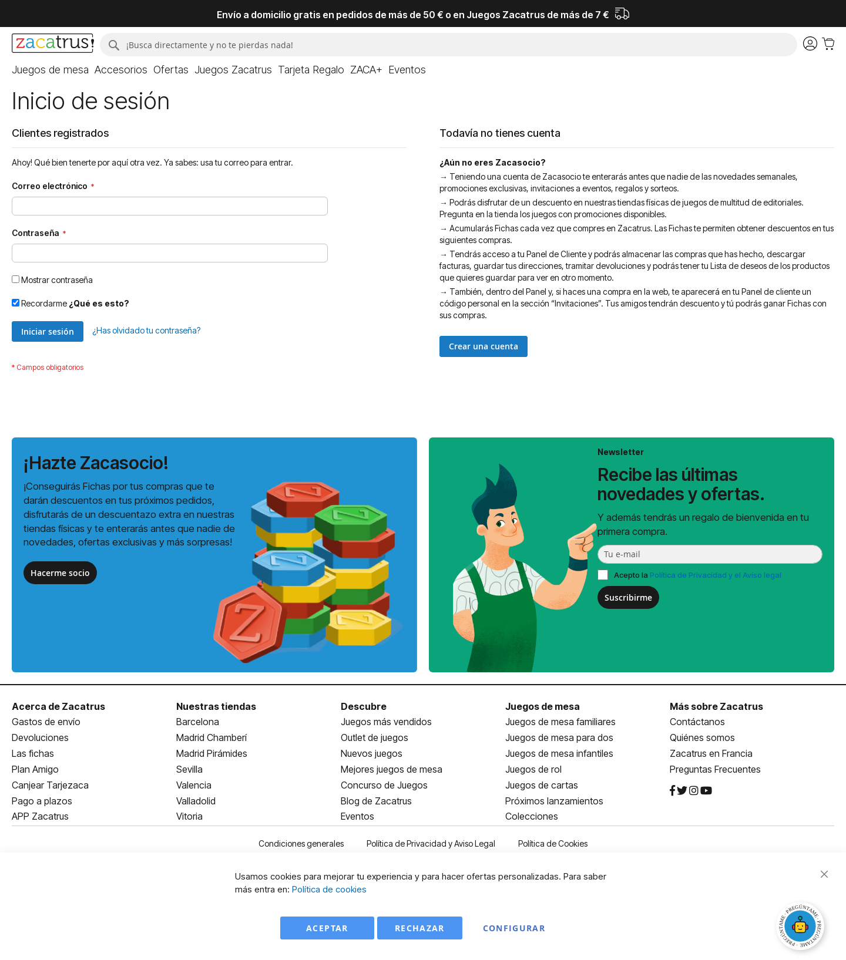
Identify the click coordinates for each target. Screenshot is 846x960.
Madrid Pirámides (211, 753)
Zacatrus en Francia (711, 753)
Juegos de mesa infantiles (559, 753)
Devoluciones (40, 737)
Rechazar (420, 928)
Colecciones (531, 816)
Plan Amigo (35, 769)
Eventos (357, 816)
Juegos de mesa (542, 706)
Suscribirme (628, 597)
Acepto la (697, 575)
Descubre (364, 706)
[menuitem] (50, 70)
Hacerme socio (60, 572)
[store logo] (53, 44)
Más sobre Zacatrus (716, 706)
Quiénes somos (702, 737)
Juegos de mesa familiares (560, 721)
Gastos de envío (46, 721)
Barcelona (197, 721)
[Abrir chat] (802, 927)
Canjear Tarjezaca (50, 785)
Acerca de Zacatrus (58, 706)
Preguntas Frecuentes (715, 769)
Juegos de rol (533, 769)
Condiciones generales (301, 843)
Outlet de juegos (374, 737)
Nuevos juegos (371, 753)
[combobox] (448, 44)
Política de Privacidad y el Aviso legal (715, 575)
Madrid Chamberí (211, 737)
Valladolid (196, 801)
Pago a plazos (42, 801)
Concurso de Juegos (384, 785)
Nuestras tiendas (216, 706)
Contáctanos (697, 721)
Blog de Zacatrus (376, 801)
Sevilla (189, 769)
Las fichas (33, 753)
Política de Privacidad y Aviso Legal (431, 843)
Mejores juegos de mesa (391, 769)
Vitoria (189, 816)
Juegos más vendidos (386, 721)
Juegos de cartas (541, 785)
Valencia (194, 785)
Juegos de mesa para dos (559, 737)
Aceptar (327, 928)
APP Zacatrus (40, 816)
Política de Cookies (553, 843)
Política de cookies (329, 889)
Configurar (514, 928)
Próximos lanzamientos (554, 801)
